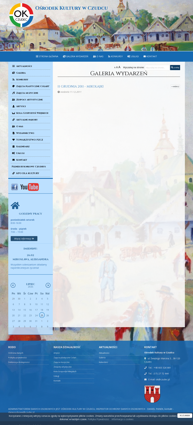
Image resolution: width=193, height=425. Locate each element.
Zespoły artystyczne (27, 99)
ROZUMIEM (185, 415)
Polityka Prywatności (98, 419)
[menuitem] (47, 56)
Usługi (133, 56)
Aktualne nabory (25, 119)
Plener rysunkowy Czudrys (29, 166)
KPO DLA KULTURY (25, 173)
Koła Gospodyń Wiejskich (30, 113)
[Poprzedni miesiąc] (13, 327)
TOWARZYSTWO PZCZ (27, 140)
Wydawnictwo (23, 133)
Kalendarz (21, 146)
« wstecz (175, 86)
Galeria (19, 73)
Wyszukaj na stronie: (133, 67)
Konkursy (115, 56)
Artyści (19, 106)
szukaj (175, 67)
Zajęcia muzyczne (25, 93)
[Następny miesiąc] (48, 327)
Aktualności (22, 66)
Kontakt (150, 56)
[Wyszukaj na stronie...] (157, 67)
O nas (98, 56)
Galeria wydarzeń (75, 56)
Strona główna (47, 56)
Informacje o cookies (122, 419)
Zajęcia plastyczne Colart (30, 86)
